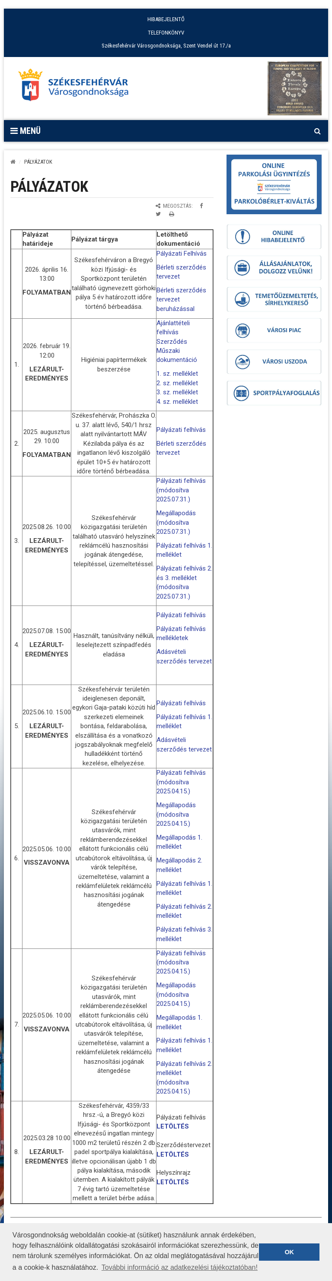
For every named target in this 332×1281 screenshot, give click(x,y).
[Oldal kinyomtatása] (171, 214)
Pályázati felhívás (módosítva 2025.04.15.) (181, 782)
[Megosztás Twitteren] (158, 214)
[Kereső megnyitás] (317, 131)
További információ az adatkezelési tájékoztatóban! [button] (180, 1267)
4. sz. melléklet (177, 402)
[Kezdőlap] (13, 162)
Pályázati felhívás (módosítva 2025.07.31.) (181, 490)
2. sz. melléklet (177, 383)
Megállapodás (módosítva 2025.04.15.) (176, 814)
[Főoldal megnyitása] (77, 87)
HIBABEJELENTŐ (166, 19)
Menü (25, 131)
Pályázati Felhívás (181, 253)
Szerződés (171, 342)
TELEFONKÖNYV (166, 32)
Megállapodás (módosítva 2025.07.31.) (176, 522)
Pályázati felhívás (181, 430)
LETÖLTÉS (172, 1126)
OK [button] (289, 1252)
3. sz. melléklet (177, 392)
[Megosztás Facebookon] (201, 206)
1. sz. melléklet (177, 373)
